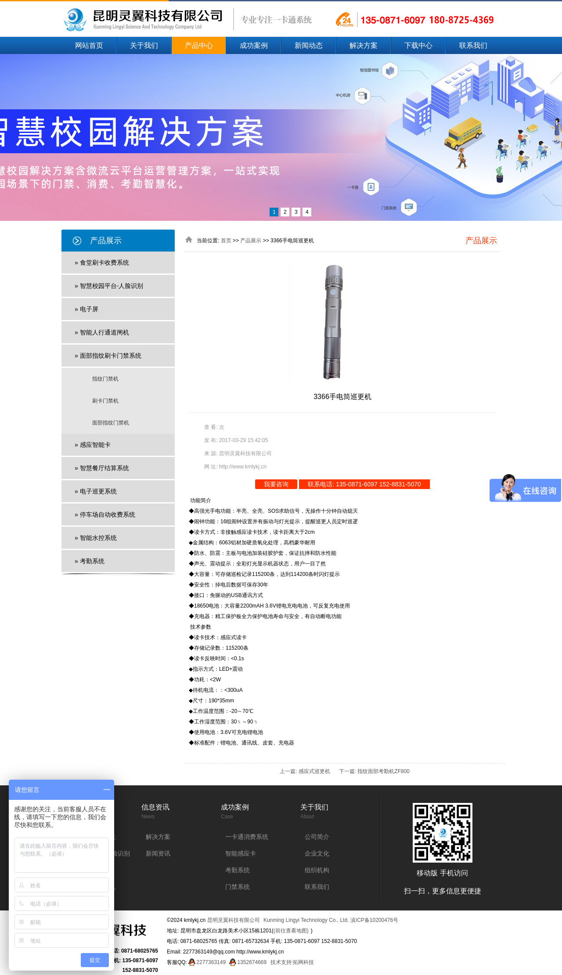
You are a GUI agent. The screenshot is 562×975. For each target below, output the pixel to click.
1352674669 (252, 962)
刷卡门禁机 (105, 401)
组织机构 (317, 870)
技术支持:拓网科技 (292, 962)
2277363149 (211, 962)
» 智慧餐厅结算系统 (102, 467)
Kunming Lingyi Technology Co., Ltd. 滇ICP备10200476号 (330, 920)
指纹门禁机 (105, 379)
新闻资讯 (158, 853)
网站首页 (89, 45)
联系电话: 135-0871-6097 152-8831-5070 (364, 484)
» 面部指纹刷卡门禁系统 (108, 355)
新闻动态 (309, 45)
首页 (226, 240)
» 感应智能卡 (93, 444)
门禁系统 (237, 886)
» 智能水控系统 (96, 537)
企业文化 (317, 853)
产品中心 (199, 45)
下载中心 (418, 45)
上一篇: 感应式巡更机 (305, 771)
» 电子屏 (86, 309)
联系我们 (473, 45)
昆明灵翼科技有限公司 (233, 920)
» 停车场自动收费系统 (105, 514)
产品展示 (250, 240)
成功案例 (254, 45)
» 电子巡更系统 (96, 491)
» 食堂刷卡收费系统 (102, 262)
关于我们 (144, 45)
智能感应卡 (240, 853)
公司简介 (317, 836)
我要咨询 (276, 484)
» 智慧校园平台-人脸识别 (109, 285)
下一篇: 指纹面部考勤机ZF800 (374, 771)
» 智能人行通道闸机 (102, 332)
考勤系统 (237, 870)
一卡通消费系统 (246, 836)
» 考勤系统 (89, 561)
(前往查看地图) (291, 931)
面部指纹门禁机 (110, 423)
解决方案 (363, 45)
